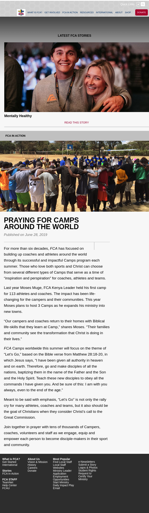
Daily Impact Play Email (63, 487)
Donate (32, 470)
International (9, 464)
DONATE (141, 12)
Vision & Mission (38, 461)
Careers (32, 467)
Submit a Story (87, 464)
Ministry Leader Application (62, 472)
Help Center (9, 485)
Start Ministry (61, 482)
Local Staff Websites (59, 466)
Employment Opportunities (61, 478)
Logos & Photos (88, 467)
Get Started (9, 461)
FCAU (6, 488)
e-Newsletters (86, 461)
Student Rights (87, 470)
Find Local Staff (62, 461)
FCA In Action (15, 135)
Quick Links (127, 4)
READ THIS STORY (76, 122)
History (32, 464)
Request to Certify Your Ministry (85, 476)
